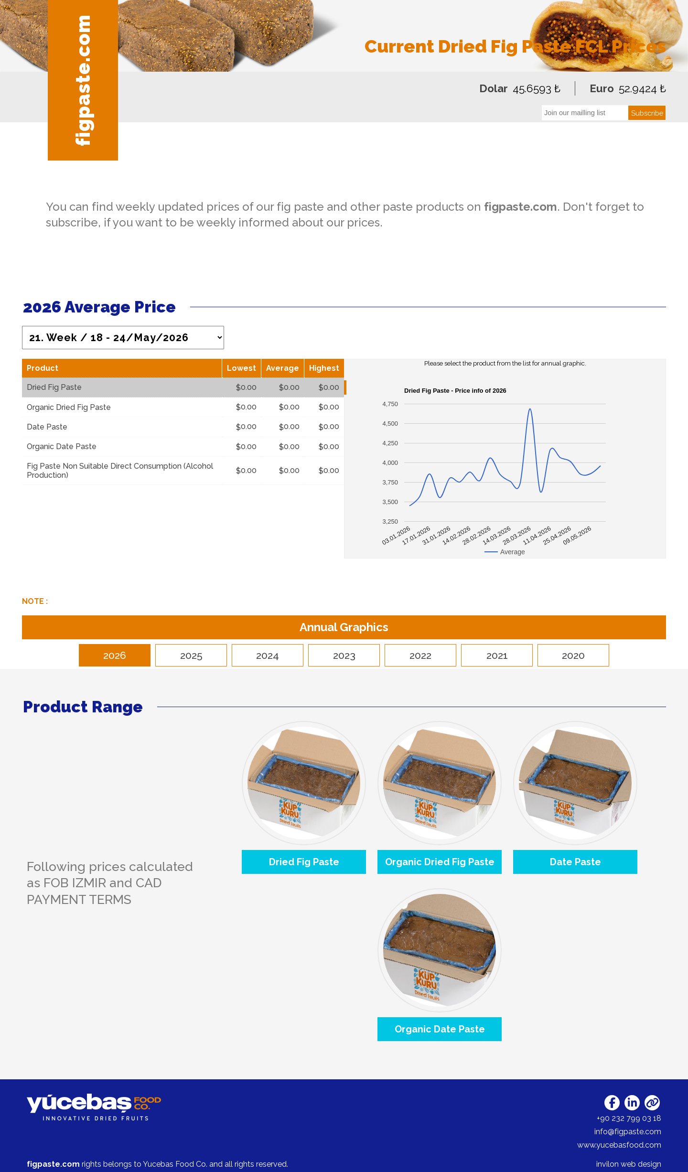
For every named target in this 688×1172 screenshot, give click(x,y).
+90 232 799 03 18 (629, 1118)
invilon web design (628, 1164)
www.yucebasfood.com (619, 1145)
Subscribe (647, 113)
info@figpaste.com (627, 1131)
